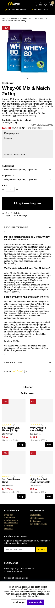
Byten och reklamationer (10, 516)
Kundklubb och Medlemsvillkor (11, 521)
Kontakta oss (36, 521)
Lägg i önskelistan (11, 213)
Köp (49, 444)
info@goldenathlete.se (13, 571)
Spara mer (26, 18)
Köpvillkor (8, 526)
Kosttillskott (14, 18)
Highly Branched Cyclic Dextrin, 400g (40, 480)
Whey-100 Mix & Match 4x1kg (38, 429)
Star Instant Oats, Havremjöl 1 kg (11, 429)
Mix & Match (40, 18)
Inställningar (18, 602)
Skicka (41, 549)
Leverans (8, 528)
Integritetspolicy (37, 518)
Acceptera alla (36, 602)
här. (37, 596)
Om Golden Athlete (38, 524)
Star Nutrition (8, 83)
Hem (4, 18)
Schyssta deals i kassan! (15, 154)
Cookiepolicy (35, 515)
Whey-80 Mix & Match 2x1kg (14, 20)
